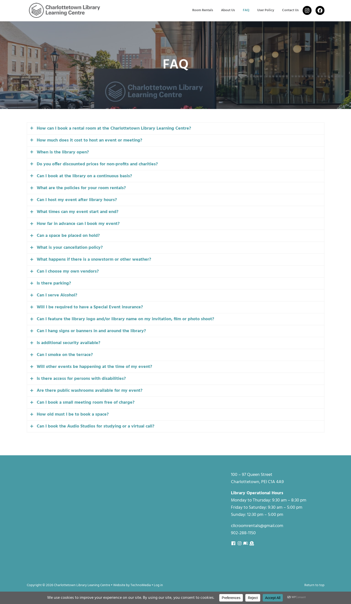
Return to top (314, 585)
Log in (158, 585)
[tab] (175, 130)
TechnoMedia (140, 585)
